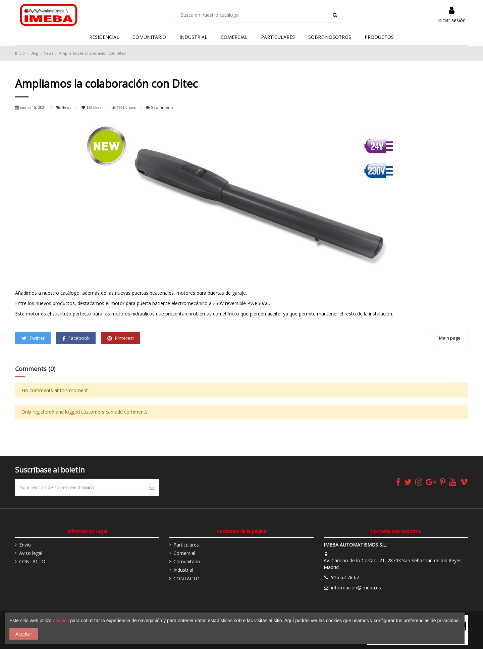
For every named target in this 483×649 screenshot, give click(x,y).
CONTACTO (32, 561)
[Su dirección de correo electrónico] (80, 487)
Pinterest (120, 338)
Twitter (33, 338)
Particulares (186, 545)
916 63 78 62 (345, 577)
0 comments (162, 107)
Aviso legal (30, 553)
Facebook (76, 338)
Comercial (184, 553)
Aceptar (23, 634)
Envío (25, 545)
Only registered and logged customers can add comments (84, 412)
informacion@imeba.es (356, 587)
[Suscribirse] (152, 487)
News (66, 107)
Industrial (183, 570)
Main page (450, 338)
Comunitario (186, 561)
